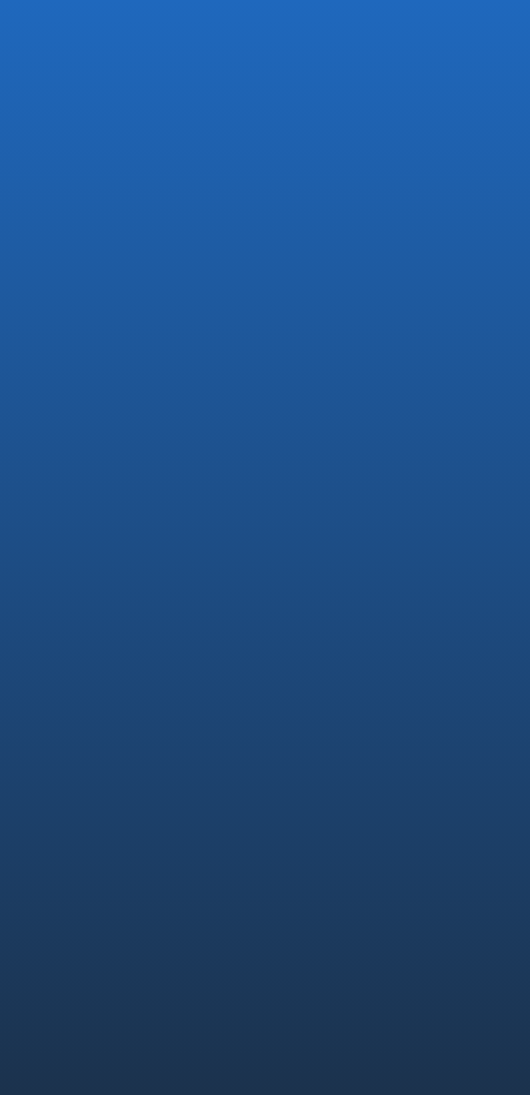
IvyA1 (283, 957)
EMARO (287, 945)
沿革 (282, 873)
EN (485, 13)
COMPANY (291, 848)
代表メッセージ (296, 862)
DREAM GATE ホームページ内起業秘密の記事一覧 (110, 397)
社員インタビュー (416, 968)
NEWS (400, 988)
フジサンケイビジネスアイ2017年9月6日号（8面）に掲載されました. (113, 468)
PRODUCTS (293, 932)
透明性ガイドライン (381, 1051)
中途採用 (405, 945)
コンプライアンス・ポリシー (307, 1051)
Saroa (284, 979)
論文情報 (405, 906)
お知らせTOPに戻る (82, 514)
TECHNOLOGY (415, 848)
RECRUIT (405, 932)
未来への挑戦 (411, 895)
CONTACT (407, 1010)
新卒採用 (405, 957)
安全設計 (405, 873)
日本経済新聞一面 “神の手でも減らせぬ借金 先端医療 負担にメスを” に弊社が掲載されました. (268, 472)
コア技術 (405, 862)
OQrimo (287, 968)
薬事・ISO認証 (412, 884)
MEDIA (85, 316)
